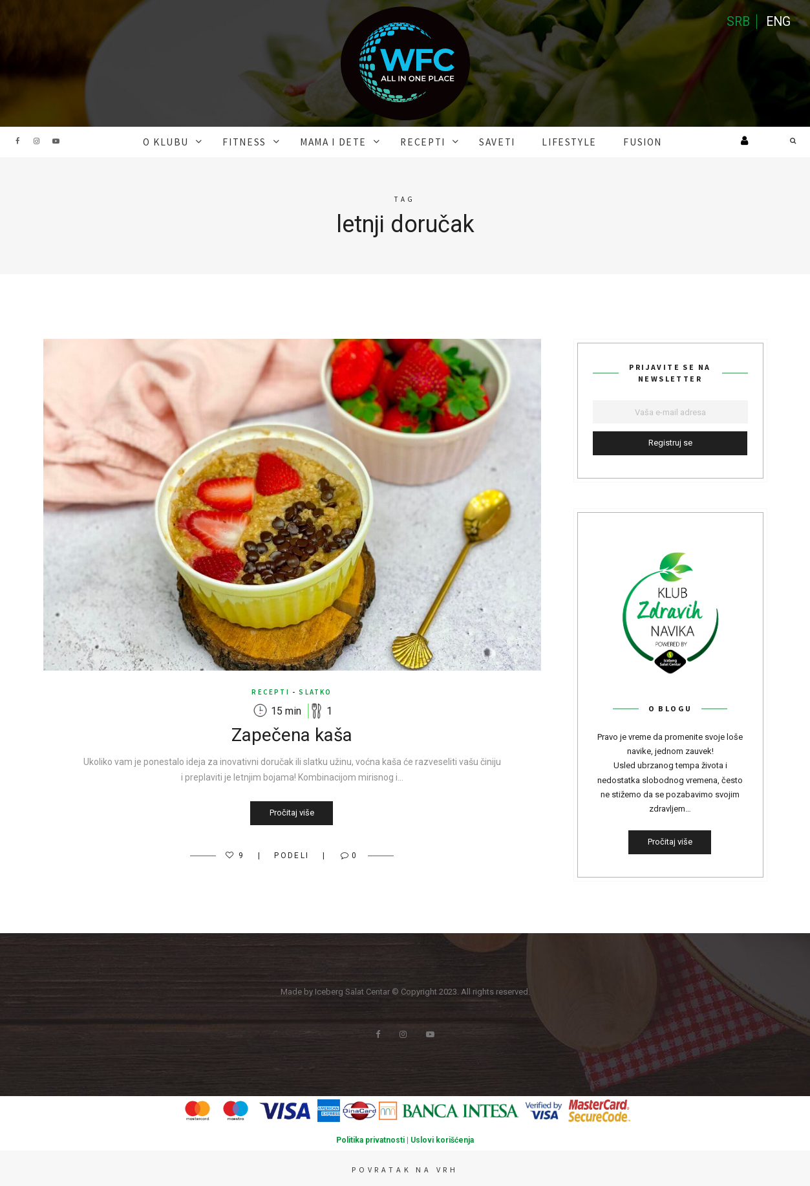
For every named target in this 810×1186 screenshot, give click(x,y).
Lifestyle (548, 141)
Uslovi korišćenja (442, 1138)
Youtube (56, 141)
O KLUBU (195, 141)
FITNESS (263, 141)
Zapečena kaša (291, 733)
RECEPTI (421, 141)
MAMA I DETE (342, 141)
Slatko (315, 690)
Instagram (36, 141)
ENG (778, 22)
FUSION (611, 141)
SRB (736, 22)
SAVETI (487, 141)
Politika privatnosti (370, 1138)
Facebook (17, 141)
